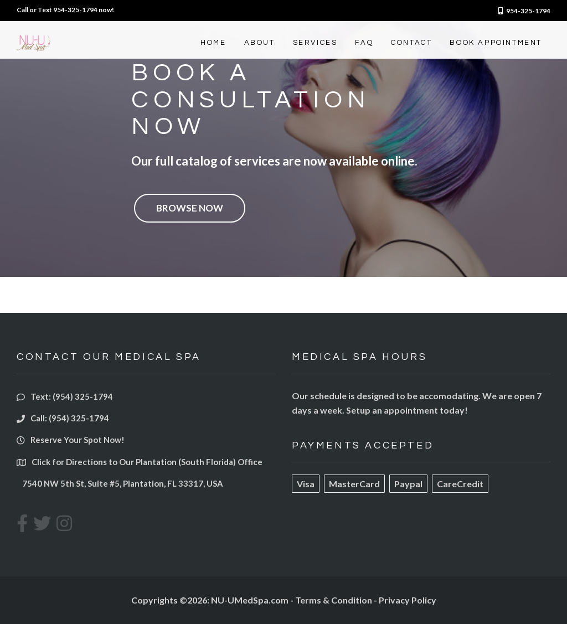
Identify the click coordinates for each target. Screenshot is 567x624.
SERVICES (315, 43)
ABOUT (259, 43)
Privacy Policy (407, 600)
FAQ (364, 43)
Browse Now (189, 208)
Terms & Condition (333, 600)
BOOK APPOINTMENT (496, 43)
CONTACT (411, 43)
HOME (213, 43)
